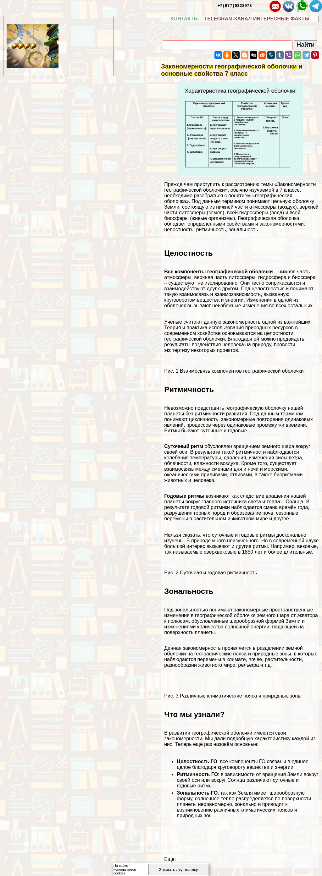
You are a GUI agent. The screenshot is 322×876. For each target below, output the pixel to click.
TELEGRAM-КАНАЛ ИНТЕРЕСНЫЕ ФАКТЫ (257, 18)
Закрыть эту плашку (178, 869)
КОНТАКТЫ (184, 18)
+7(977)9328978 (235, 5)
